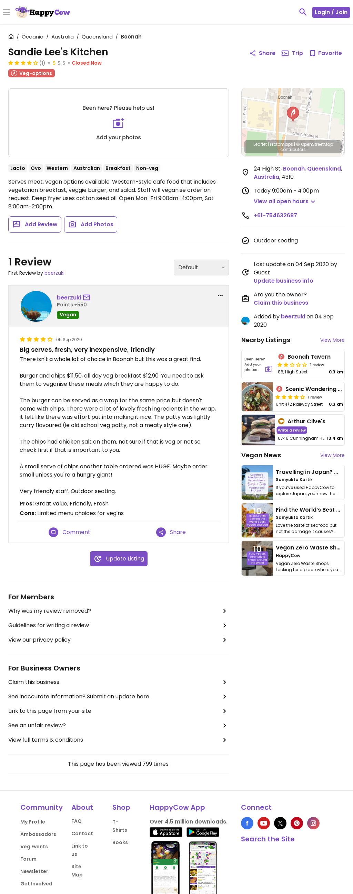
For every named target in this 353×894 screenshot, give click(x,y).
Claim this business (118, 682)
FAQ (76, 821)
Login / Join (331, 12)
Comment (69, 532)
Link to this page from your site (118, 711)
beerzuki (54, 273)
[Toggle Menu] (6, 12)
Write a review (292, 430)
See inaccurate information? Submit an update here (118, 697)
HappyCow (288, 555)
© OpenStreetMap (314, 144)
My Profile (32, 821)
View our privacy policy (118, 640)
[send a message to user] (88, 298)
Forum (28, 858)
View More (332, 340)
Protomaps (281, 144)
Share (171, 532)
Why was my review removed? (118, 611)
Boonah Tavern (309, 357)
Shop (121, 807)
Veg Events (34, 846)
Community (41, 807)
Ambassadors (38, 834)
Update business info (283, 281)
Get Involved (36, 883)
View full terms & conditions (118, 740)
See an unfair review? (118, 725)
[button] (293, 114)
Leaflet (260, 144)
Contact (82, 833)
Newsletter (34, 871)
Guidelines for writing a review (118, 625)
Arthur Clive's (306, 421)
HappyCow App (177, 807)
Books (120, 842)
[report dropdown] (220, 295)
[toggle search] (303, 12)
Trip (292, 53)
